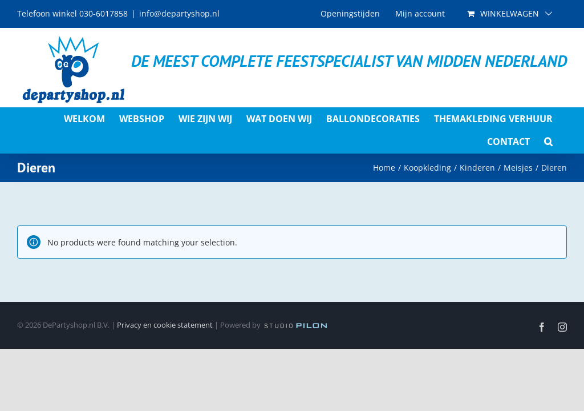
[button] (548, 141)
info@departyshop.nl (179, 13)
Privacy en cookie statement (165, 325)
